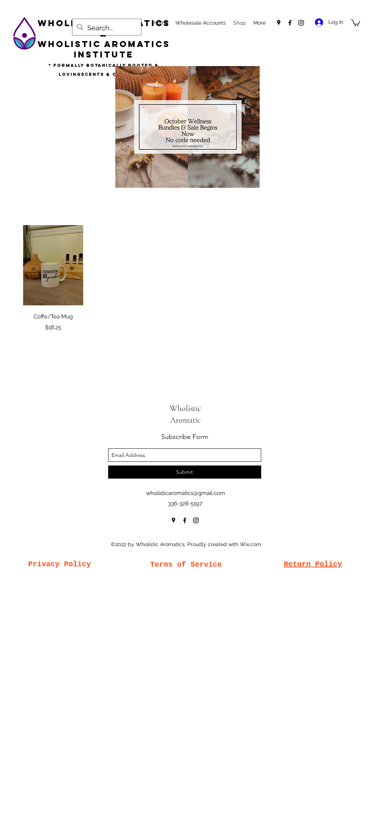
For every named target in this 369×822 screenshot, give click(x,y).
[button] (355, 22)
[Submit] (184, 472)
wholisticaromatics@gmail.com (185, 493)
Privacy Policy (59, 564)
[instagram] (301, 23)
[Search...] (106, 28)
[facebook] (290, 23)
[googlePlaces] (278, 23)
